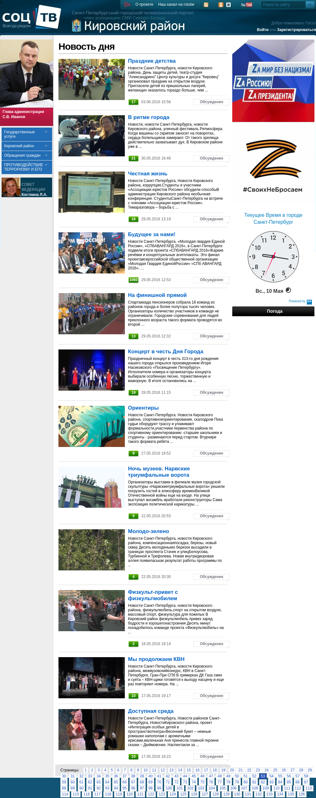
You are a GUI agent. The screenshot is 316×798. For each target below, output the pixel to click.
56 (289, 776)
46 (202, 776)
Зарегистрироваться (296, 30)
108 (255, 788)
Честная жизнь (147, 174)
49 (228, 776)
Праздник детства (152, 61)
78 (228, 782)
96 (133, 788)
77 (219, 782)
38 (133, 776)
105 (222, 788)
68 (142, 782)
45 (193, 776)
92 (98, 788)
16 (197, 770)
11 (154, 770)
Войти (263, 30)
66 (125, 782)
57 (297, 776)
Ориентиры (143, 408)
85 (289, 782)
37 (125, 776)
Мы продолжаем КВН (156, 659)
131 (248, 794)
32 (81, 776)
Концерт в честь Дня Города (165, 352)
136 (302, 794)
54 (272, 776)
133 (269, 794)
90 (81, 788)
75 (202, 782)
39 (142, 776)
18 (215, 770)
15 (189, 770)
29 (310, 770)
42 (168, 776)
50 (237, 776)
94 (116, 788)
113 (309, 788)
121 (140, 794)
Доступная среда (150, 711)
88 (64, 788)
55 (280, 776)
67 (133, 782)
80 (246, 782)
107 (244, 788)
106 (233, 788)
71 (168, 782)
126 (194, 794)
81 (254, 782)
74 (193, 782)
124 (172, 794)
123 (162, 794)
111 (287, 788)
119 (119, 794)
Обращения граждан (22, 155)
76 (211, 782)
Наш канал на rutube (176, 4)
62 (90, 782)
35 (107, 776)
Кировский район (19, 146)
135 (291, 794)
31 (72, 776)
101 (179, 788)
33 (90, 776)
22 (249, 770)
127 (205, 794)
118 (108, 794)
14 (180, 770)
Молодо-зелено (148, 531)
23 (258, 770)
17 (206, 770)
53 (263, 776)
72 (176, 782)
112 (298, 788)
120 (129, 794)
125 (183, 794)
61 (81, 782)
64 (107, 782)
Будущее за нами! (151, 234)
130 (237, 794)
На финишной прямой (157, 295)
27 (292, 770)
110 (276, 788)
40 (151, 776)
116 (86, 794)
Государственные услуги (19, 134)
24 (266, 770)
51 (246, 776)
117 (97, 794)
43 (176, 776)
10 (145, 770)
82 (263, 782)
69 (151, 782)
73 (185, 782)
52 (254, 776)
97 (142, 788)
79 (237, 782)
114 (65, 794)
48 (219, 776)
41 (159, 776)
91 (90, 788)
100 (169, 788)
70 (159, 782)
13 (171, 770)
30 (64, 776)
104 (212, 788)
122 (151, 794)
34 (98, 776)
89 (72, 788)
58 (306, 776)
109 (266, 788)
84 (280, 782)
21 (241, 770)
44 (185, 776)
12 (163, 770)
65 (116, 782)
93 (107, 788)
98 (151, 788)
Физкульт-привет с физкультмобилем (153, 595)
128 (215, 794)
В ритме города (148, 117)
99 (159, 788)
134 (280, 794)
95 (125, 788)
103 (201, 788)
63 (98, 782)
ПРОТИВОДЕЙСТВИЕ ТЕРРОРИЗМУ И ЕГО (23, 167)
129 (226, 794)
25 (275, 770)
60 (72, 782)
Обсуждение (211, 102)
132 (259, 794)
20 (232, 770)
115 (76, 794)
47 (211, 776)
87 (306, 782)
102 (190, 788)
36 (116, 776)
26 (284, 770)
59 (64, 782)
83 (272, 782)
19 (223, 770)
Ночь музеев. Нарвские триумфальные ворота (159, 472)
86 (297, 782)
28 (301, 770)
